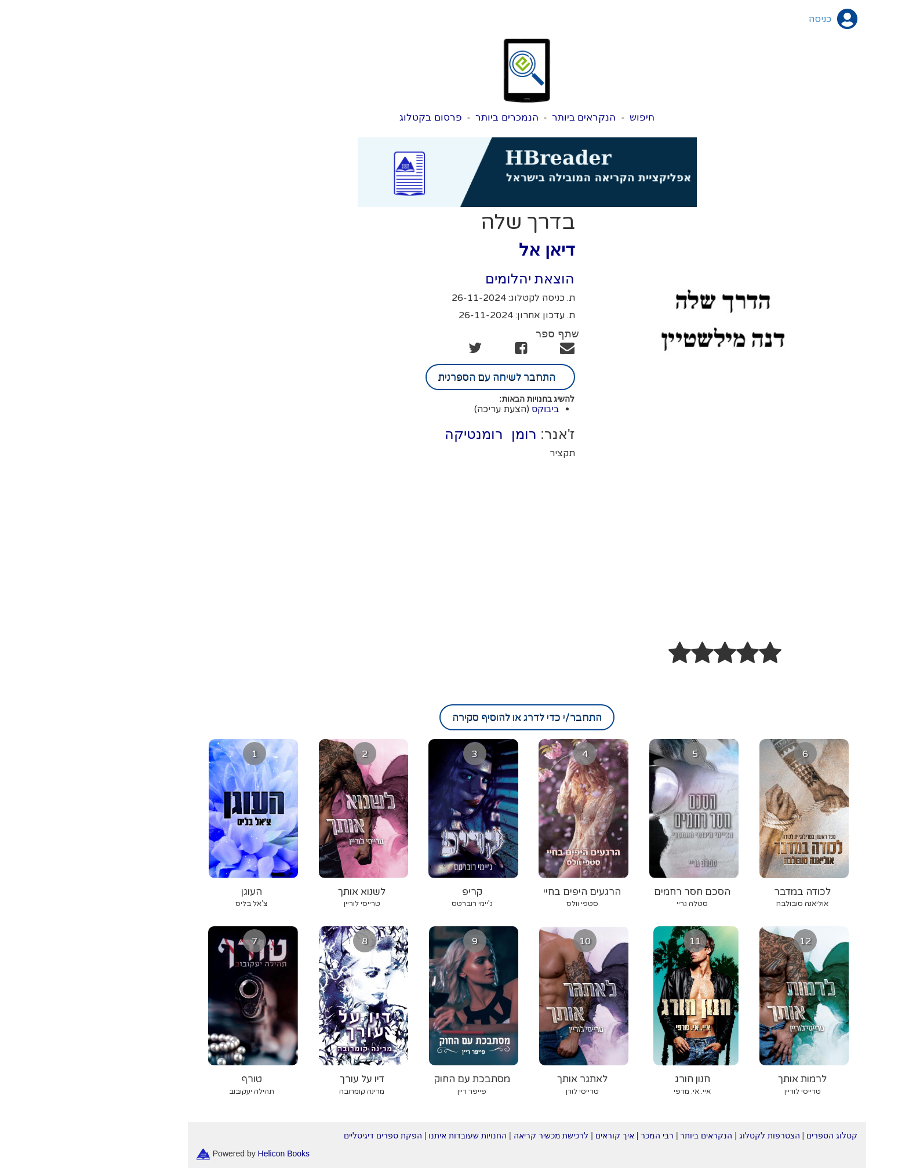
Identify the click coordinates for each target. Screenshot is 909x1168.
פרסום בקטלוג (358, 117)
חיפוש (569, 117)
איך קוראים (542, 1135)
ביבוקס (472, 409)
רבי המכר (584, 1135)
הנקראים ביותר (511, 117)
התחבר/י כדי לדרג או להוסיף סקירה (454, 717)
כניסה (747, 19)
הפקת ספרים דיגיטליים (310, 1135)
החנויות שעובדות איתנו (395, 1135)
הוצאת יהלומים (458, 278)
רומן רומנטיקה (418, 434)
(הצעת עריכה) (429, 409)
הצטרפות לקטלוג (697, 1135)
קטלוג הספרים (759, 1135)
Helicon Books (212, 1153)
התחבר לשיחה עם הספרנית (428, 377)
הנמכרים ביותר (434, 117)
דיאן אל (474, 249)
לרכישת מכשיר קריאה (479, 1135)
